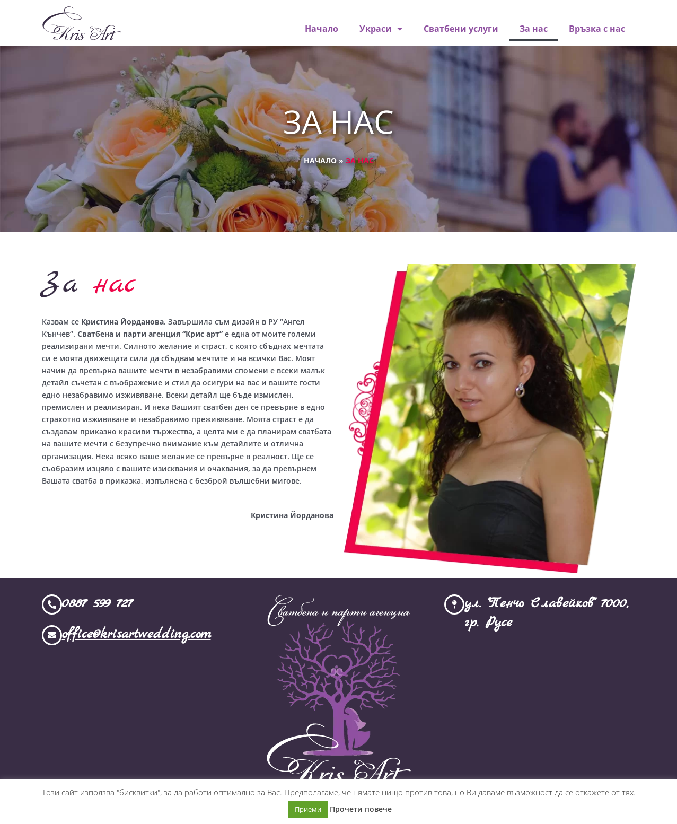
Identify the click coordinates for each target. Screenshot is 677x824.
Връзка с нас (597, 28)
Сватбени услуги (461, 28)
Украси (380, 28)
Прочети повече (361, 809)
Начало (321, 28)
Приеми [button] (308, 809)
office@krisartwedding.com (136, 634)
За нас (534, 28)
